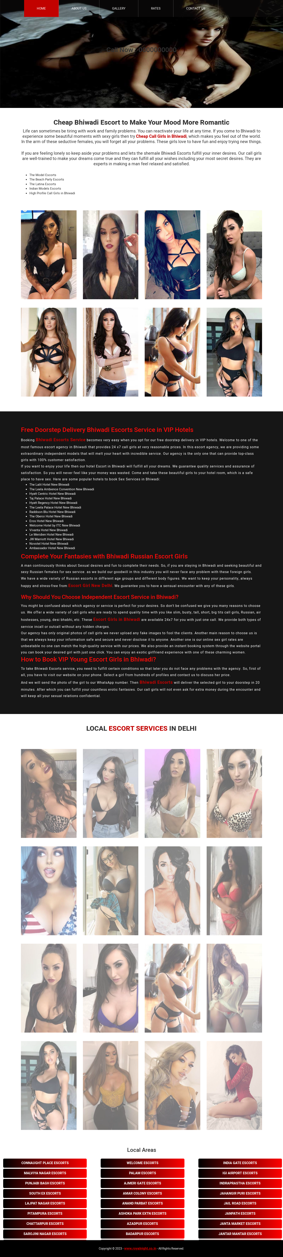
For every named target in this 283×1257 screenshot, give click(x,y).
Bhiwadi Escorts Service (61, 440)
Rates (156, 8)
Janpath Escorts (240, 1213)
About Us (79, 8)
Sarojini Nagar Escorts (45, 1233)
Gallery (118, 8)
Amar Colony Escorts (142, 1193)
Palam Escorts (142, 1173)
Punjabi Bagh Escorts (45, 1183)
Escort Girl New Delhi (90, 586)
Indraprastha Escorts (240, 1183)
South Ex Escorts (45, 1193)
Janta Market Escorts (240, 1223)
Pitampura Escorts (44, 1213)
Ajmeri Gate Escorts (142, 1183)
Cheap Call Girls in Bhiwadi (161, 136)
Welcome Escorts (142, 1163)
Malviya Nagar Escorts (45, 1173)
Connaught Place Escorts (45, 1163)
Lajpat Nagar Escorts (45, 1203)
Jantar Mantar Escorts (240, 1233)
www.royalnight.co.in (140, 1248)
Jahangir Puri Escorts (240, 1193)
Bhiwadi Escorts (156, 682)
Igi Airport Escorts (240, 1173)
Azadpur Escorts (142, 1223)
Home (41, 8)
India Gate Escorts (240, 1163)
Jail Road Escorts (240, 1203)
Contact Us (195, 8)
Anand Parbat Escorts (142, 1203)
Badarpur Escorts (142, 1233)
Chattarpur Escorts (45, 1223)
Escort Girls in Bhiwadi (116, 619)
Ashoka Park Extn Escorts (142, 1213)
